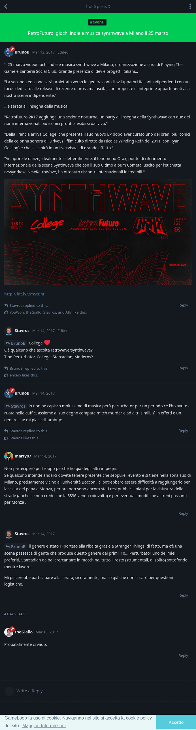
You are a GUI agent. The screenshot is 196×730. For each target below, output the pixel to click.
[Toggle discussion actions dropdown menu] (190, 6)
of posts (98, 6)
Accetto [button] (176, 722)
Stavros (18, 406)
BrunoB (18, 343)
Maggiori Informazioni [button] (44, 725)
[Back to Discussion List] (5, 6)
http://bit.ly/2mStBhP (24, 294)
